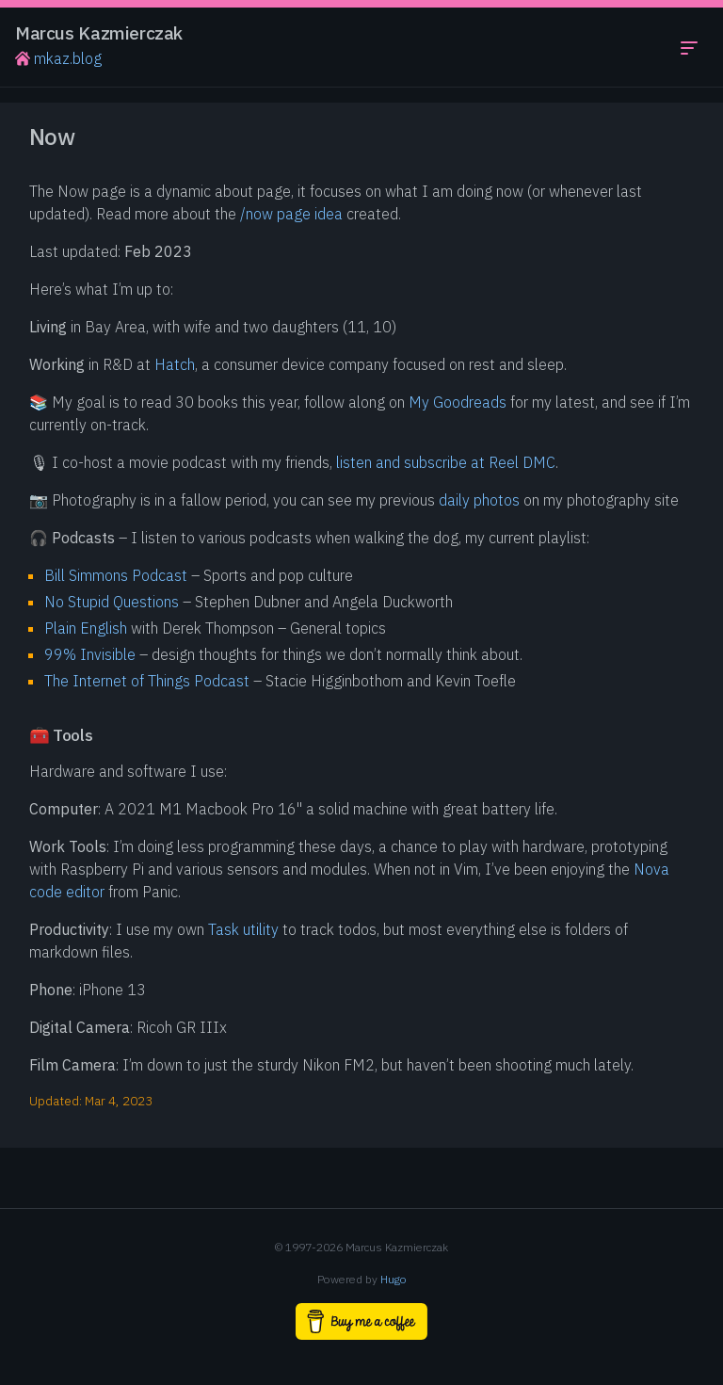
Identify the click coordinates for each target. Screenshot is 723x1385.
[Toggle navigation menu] (689, 47)
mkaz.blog (58, 58)
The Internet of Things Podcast (146, 680)
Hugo (393, 1279)
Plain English (85, 628)
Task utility (243, 929)
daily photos (479, 500)
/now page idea (291, 213)
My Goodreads (457, 402)
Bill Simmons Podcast (115, 575)
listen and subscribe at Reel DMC (445, 462)
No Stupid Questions (111, 601)
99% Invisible (90, 654)
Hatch (174, 364)
